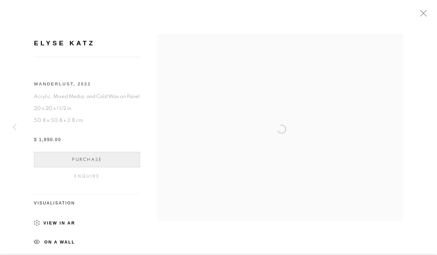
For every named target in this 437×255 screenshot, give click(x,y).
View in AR (54, 224)
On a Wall (54, 244)
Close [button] (422, 15)
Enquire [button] (86, 177)
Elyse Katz (64, 44)
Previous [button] (14, 127)
